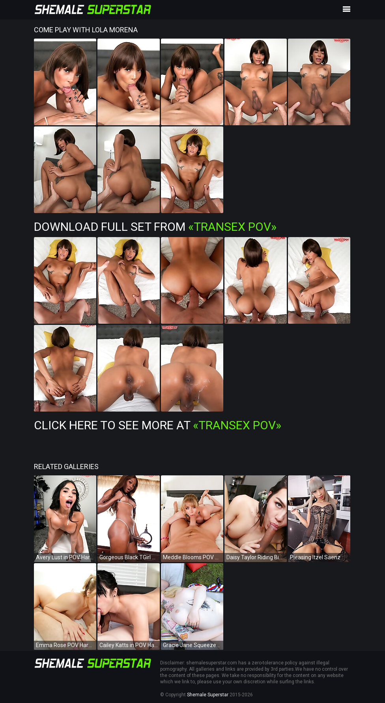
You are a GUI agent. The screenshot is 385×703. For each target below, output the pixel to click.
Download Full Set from (155, 227)
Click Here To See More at (157, 425)
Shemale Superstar (207, 694)
